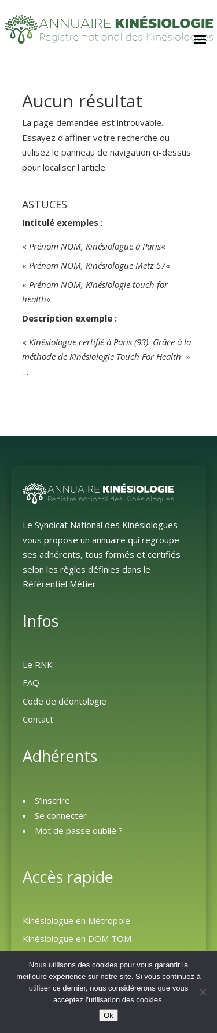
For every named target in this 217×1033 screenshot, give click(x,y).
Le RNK (38, 664)
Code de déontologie (64, 701)
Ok (108, 1015)
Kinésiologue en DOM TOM (77, 938)
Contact (38, 719)
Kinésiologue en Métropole (76, 920)
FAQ (31, 682)
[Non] (202, 992)
